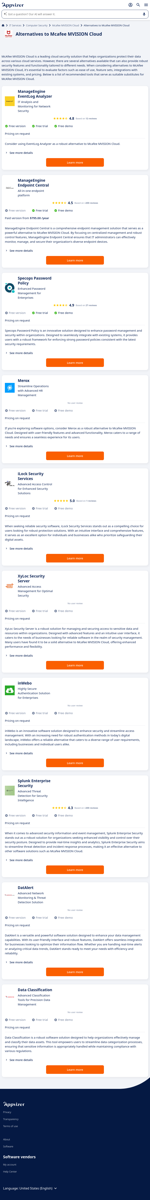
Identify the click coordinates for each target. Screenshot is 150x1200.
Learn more (75, 162)
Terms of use (10, 1126)
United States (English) (38, 1188)
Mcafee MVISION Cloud (65, 25)
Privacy (7, 1112)
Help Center (10, 1171)
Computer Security (36, 25)
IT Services (15, 25)
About (6, 1139)
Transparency (11, 1119)
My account (9, 1164)
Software (8, 1146)
